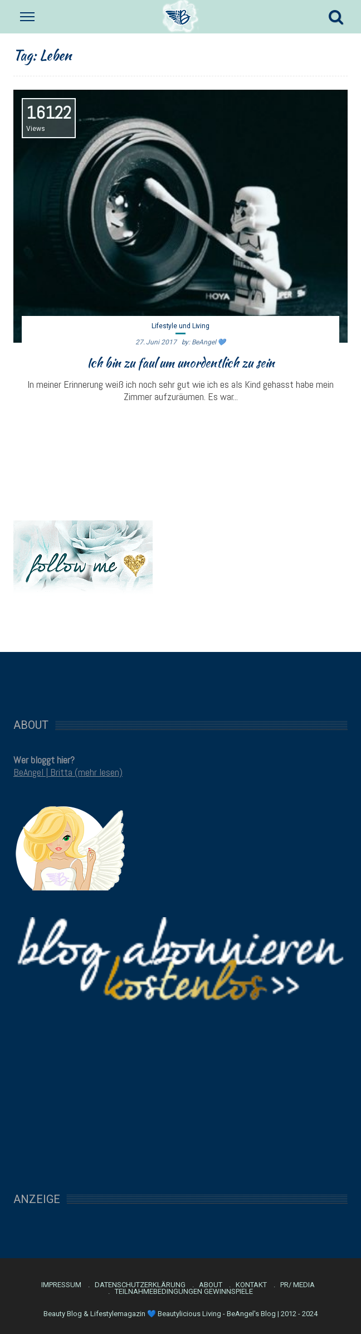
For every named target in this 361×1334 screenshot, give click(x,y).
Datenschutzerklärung (140, 1285)
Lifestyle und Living (180, 326)
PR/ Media (297, 1285)
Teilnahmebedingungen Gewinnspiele (184, 1291)
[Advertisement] (180, 679)
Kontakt (251, 1285)
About (210, 1285)
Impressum (61, 1285)
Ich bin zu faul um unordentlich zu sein (181, 363)
